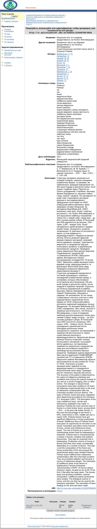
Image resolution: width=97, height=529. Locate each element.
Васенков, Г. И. (63, 68)
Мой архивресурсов (8, 54)
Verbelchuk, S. (63, 57)
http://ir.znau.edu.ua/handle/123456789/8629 (76, 489)
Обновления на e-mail (12, 50)
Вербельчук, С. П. (65, 54)
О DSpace (8, 65)
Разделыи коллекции (9, 30)
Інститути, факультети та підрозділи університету (44, 17)
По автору (8, 36)
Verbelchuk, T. (63, 74)
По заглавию (9, 39)
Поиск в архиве (7, 14)
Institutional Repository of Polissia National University (45, 15)
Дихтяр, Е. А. (63, 79)
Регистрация (31, 7)
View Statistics (60, 515)
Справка (7, 63)
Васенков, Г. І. (63, 66)
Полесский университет (59, 527)
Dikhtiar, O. (62, 81)
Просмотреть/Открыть (86, 506)
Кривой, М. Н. (63, 61)
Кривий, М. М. (63, 59)
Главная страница (11, 21)
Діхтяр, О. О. (62, 77)
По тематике (9, 42)
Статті (28, 24)
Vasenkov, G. (62, 70)
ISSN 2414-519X (34, 527)
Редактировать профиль (13, 57)
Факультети (30, 19)
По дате (7, 34)
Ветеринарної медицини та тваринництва (42, 21)
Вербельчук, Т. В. (64, 72)
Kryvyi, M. (61, 63)
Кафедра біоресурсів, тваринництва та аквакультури (46, 22)
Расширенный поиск (8, 18)
